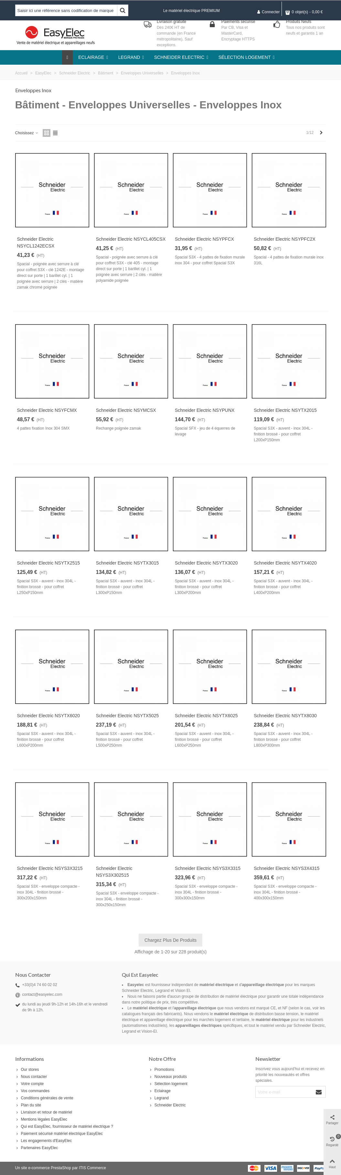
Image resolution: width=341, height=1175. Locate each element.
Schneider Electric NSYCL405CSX (131, 239)
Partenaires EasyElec (36, 1148)
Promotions (161, 1069)
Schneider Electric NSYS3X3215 (50, 868)
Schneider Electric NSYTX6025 (206, 715)
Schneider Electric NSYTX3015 (127, 563)
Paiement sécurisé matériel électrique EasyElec (59, 1134)
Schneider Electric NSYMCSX (126, 410)
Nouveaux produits (168, 1077)
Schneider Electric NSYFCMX (47, 410)
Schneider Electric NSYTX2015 (285, 410)
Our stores (27, 1069)
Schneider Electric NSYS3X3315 (207, 868)
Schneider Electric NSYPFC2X (284, 239)
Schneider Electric (167, 1105)
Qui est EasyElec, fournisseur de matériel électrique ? (64, 1126)
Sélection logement (168, 1084)
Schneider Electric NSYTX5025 (127, 715)
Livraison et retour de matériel (43, 1112)
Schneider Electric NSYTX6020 (48, 715)
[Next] (321, 132)
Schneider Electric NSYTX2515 (48, 563)
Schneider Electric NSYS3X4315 (286, 868)
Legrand (159, 1098)
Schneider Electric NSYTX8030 (285, 715)
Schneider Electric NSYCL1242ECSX (36, 242)
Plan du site (28, 1105)
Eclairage (160, 1091)
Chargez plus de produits (170, 940)
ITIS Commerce (92, 1168)
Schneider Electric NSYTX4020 (285, 563)
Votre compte (29, 1084)
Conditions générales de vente (44, 1098)
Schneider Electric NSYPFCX (204, 239)
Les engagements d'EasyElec (43, 1141)
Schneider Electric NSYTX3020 (206, 563)
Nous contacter (31, 1077)
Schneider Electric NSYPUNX (204, 410)
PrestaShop (61, 1168)
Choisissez (27, 133)
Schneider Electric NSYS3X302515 (114, 872)
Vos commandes (32, 1091)
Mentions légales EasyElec (41, 1119)
